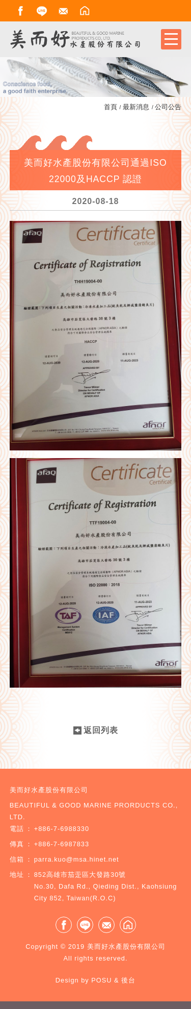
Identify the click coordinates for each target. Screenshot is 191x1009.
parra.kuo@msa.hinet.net (76, 859)
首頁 (110, 107)
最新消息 (136, 107)
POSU (101, 980)
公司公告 (168, 107)
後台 (128, 980)
